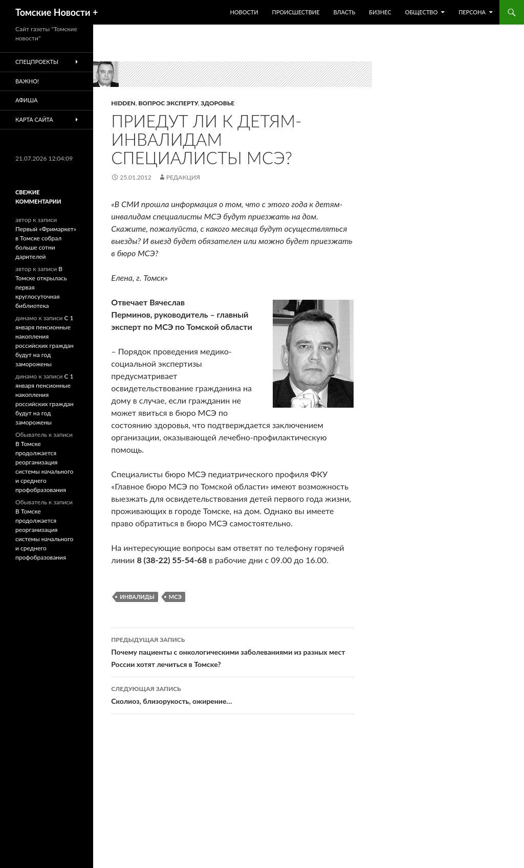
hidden (123, 103)
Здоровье (217, 103)
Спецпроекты (36, 61)
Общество (421, 12)
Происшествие (296, 12)
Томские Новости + (56, 12)
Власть (344, 12)
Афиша (26, 100)
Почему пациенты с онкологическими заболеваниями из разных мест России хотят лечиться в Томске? (232, 651)
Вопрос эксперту (168, 103)
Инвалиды (137, 596)
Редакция (183, 177)
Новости (244, 12)
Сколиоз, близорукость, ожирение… (232, 694)
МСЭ (175, 596)
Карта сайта (34, 119)
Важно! (27, 81)
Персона (472, 12)
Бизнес (380, 12)
